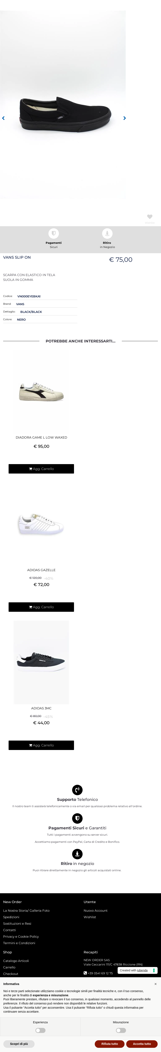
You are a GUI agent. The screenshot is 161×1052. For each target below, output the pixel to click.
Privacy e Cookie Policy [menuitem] (21, 936)
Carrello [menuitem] (9, 967)
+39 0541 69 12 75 (100, 973)
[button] (63, 104)
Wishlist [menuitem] (90, 917)
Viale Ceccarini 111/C (113, 964)
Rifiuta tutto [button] (109, 1044)
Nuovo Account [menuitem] (96, 911)
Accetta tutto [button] (142, 1044)
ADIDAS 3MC (41, 708)
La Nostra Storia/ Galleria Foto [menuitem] (26, 911)
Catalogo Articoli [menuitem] (16, 961)
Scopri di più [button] (19, 1044)
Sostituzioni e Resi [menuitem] (17, 924)
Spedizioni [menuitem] (11, 917)
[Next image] (125, 118)
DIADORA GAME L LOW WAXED (41, 437)
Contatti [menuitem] (9, 930)
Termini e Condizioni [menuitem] (19, 943)
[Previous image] (3, 118)
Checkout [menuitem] (10, 974)
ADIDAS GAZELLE (41, 570)
